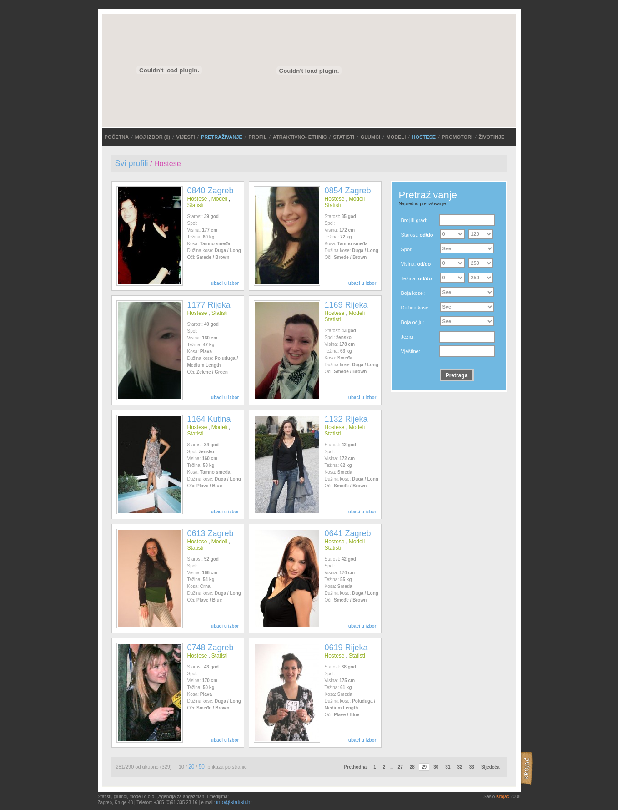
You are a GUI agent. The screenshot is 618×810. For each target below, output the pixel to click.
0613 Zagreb (210, 533)
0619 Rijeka (346, 647)
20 (191, 767)
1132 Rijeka (346, 419)
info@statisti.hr (234, 802)
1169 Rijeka (346, 304)
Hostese (424, 137)
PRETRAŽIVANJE (221, 137)
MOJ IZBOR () (153, 137)
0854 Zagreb (348, 190)
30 (435, 767)
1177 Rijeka (209, 304)
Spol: (406, 249)
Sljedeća (490, 767)
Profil (257, 137)
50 (202, 767)
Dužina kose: (415, 307)
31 (447, 767)
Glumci (370, 137)
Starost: (417, 235)
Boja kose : (413, 293)
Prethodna (355, 767)
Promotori (457, 137)
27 (400, 767)
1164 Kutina (209, 419)
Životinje (492, 137)
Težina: (416, 278)
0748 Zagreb (210, 647)
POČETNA (117, 137)
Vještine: (410, 351)
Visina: (416, 264)
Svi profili (131, 163)
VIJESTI (185, 137)
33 (471, 767)
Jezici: (408, 336)
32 (459, 767)
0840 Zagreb (210, 190)
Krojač (502, 796)
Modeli (396, 137)
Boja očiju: (412, 322)
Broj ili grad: (414, 220)
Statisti (343, 137)
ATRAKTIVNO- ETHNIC (300, 137)
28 (412, 767)
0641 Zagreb (348, 533)
